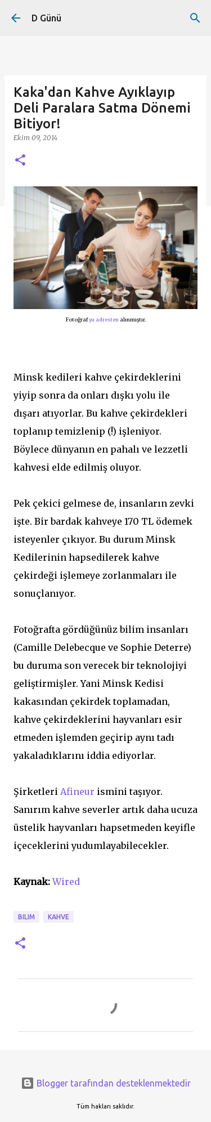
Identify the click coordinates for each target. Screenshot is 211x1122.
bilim (26, 916)
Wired (66, 881)
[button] (20, 160)
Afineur (77, 791)
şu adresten (104, 319)
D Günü (46, 18)
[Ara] (195, 18)
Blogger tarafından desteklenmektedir (106, 1083)
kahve (58, 916)
